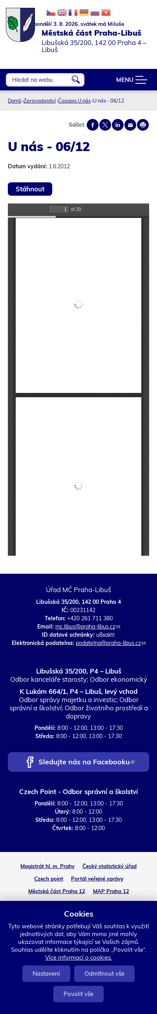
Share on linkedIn (118, 125)
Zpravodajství (40, 100)
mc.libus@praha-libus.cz (87, 626)
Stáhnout (30, 189)
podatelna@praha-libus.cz (111, 643)
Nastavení (46, 973)
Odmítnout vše (104, 973)
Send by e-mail (130, 125)
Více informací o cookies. (78, 957)
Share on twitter (105, 125)
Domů (14, 100)
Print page (143, 125)
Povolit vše (78, 994)
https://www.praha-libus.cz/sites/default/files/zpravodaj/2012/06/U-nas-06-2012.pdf (78, 380)
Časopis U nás (74, 100)
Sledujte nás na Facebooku (86, 762)
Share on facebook (93, 125)
